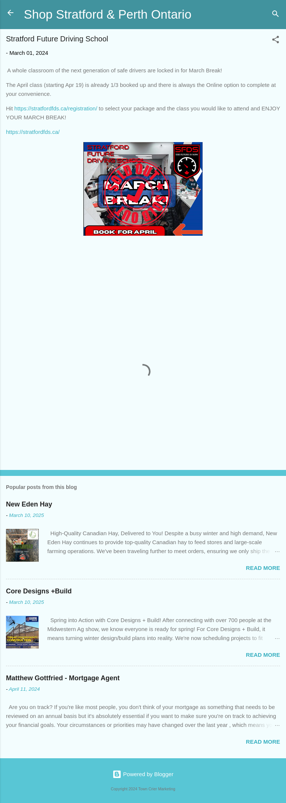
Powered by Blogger (142, 774)
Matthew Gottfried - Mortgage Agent (63, 678)
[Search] (275, 15)
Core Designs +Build (39, 591)
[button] (275, 41)
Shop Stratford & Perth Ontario (107, 14)
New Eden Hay (29, 504)
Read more (263, 568)
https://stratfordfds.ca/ (33, 132)
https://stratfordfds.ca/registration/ (56, 108)
